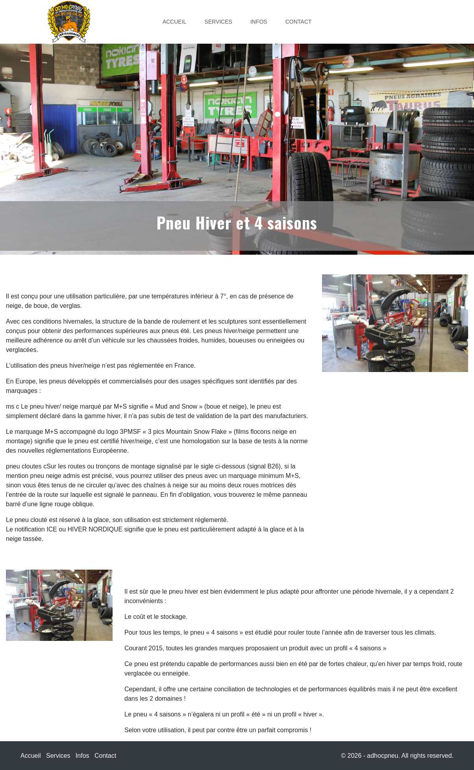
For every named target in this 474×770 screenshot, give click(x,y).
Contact (298, 22)
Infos (258, 22)
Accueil (175, 22)
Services (218, 22)
